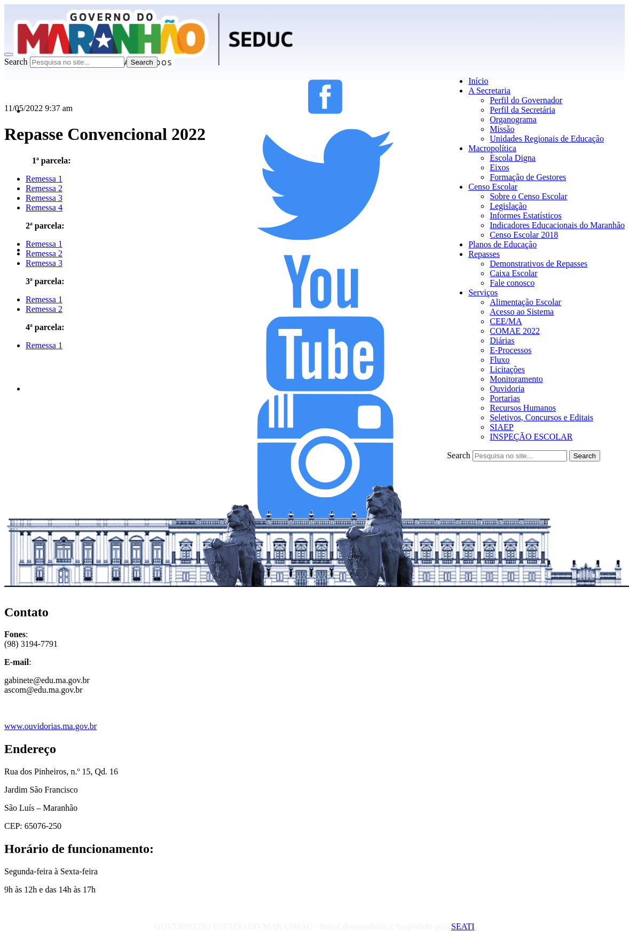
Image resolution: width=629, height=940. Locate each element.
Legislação (508, 205)
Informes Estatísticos (526, 215)
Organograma (513, 119)
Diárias (502, 340)
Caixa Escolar (513, 273)
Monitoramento (516, 378)
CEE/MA (506, 321)
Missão (502, 129)
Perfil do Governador (526, 100)
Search (16, 61)
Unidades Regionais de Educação (547, 138)
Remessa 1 (44, 243)
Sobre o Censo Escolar (528, 196)
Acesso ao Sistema (522, 311)
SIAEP (501, 427)
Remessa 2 (44, 188)
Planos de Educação (502, 244)
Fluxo (499, 359)
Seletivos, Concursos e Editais (541, 417)
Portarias (505, 398)
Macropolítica (492, 148)
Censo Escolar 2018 (524, 234)
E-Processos (510, 350)
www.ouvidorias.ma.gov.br (50, 726)
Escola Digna (513, 157)
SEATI (463, 926)
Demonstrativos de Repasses (538, 263)
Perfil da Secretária (522, 109)
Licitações (507, 369)
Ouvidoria (507, 388)
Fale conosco (512, 282)
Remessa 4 (44, 207)
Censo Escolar (492, 186)
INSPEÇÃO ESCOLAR (531, 436)
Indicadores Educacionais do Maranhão (557, 225)
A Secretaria (489, 90)
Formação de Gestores (528, 177)
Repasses (484, 253)
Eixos (499, 167)
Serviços (483, 292)
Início (478, 80)
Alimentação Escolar (525, 302)
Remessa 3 (44, 197)
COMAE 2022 (515, 330)
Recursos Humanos (523, 407)
